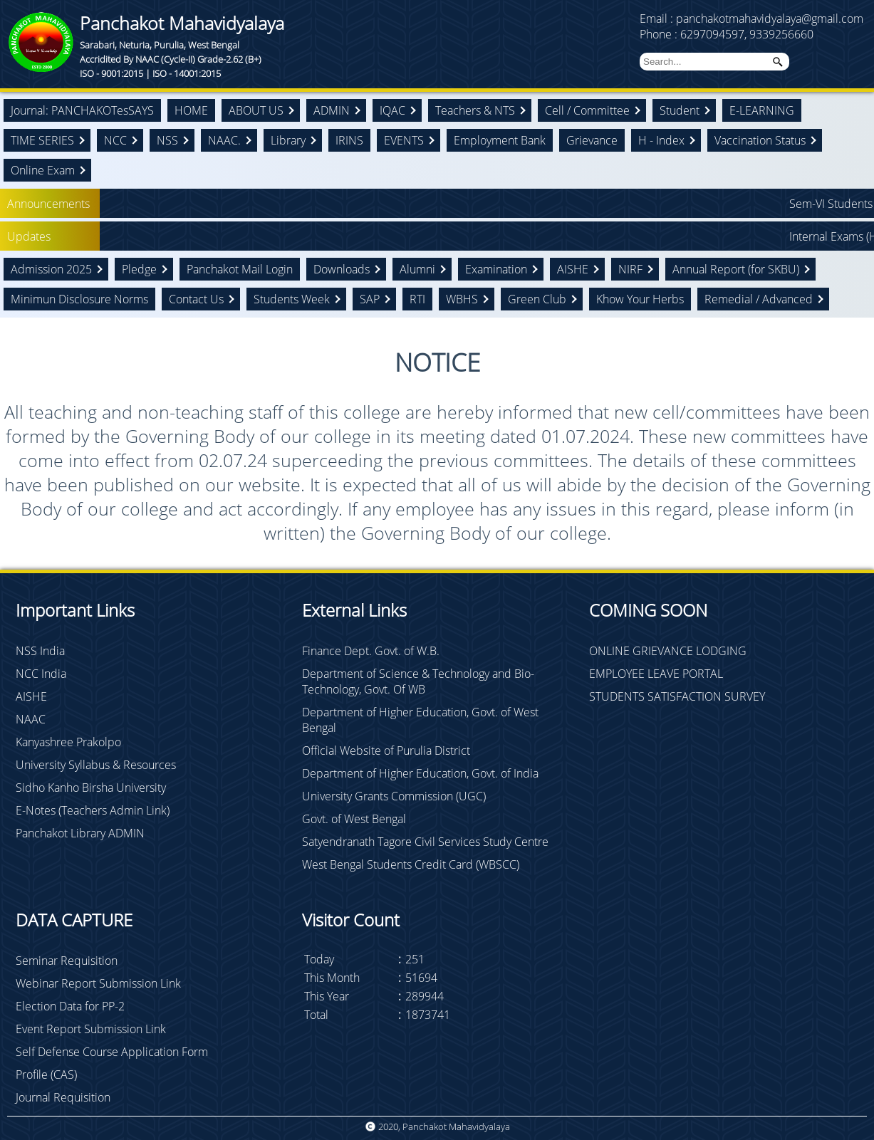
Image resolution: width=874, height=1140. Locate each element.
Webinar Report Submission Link (98, 983)
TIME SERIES (42, 140)
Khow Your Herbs (640, 299)
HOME (191, 110)
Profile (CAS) (46, 1074)
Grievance (592, 140)
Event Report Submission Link (91, 1029)
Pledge (139, 269)
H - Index (661, 140)
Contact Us (196, 299)
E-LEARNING (761, 110)
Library (288, 140)
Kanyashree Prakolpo (68, 742)
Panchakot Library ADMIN (80, 833)
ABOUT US (256, 110)
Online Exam (43, 170)
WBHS (462, 299)
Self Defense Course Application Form (112, 1052)
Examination (496, 269)
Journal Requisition (63, 1097)
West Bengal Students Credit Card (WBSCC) (410, 864)
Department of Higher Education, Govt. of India (420, 773)
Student (679, 110)
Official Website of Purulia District (386, 750)
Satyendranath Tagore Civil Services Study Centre (425, 841)
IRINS (349, 140)
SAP (370, 299)
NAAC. (224, 140)
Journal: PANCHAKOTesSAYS (82, 110)
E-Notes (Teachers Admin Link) (93, 810)
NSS (167, 140)
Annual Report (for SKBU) (735, 269)
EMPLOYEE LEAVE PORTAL (656, 673)
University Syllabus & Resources (96, 765)
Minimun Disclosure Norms (79, 299)
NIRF (630, 269)
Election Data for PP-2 (70, 1006)
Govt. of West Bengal (354, 819)
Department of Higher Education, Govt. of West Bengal (420, 720)
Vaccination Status (760, 140)
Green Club (537, 299)
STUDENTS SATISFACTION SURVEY (677, 696)
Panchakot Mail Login (240, 269)
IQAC (392, 110)
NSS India (40, 651)
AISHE (572, 269)
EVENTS (404, 140)
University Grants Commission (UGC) (394, 796)
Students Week (292, 299)
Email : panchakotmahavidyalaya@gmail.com (751, 18)
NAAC (31, 719)
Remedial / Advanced (758, 299)
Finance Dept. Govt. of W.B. (370, 651)
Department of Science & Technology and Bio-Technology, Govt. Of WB (418, 681)
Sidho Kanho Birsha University (91, 787)
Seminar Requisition (67, 960)
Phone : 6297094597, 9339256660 (726, 34)
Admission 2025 (51, 269)
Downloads (341, 269)
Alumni (417, 269)
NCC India (41, 673)
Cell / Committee (587, 110)
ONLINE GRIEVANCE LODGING (667, 651)
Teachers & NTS (475, 110)
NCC (115, 140)
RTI (417, 299)
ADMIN (331, 110)
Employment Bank (500, 140)
